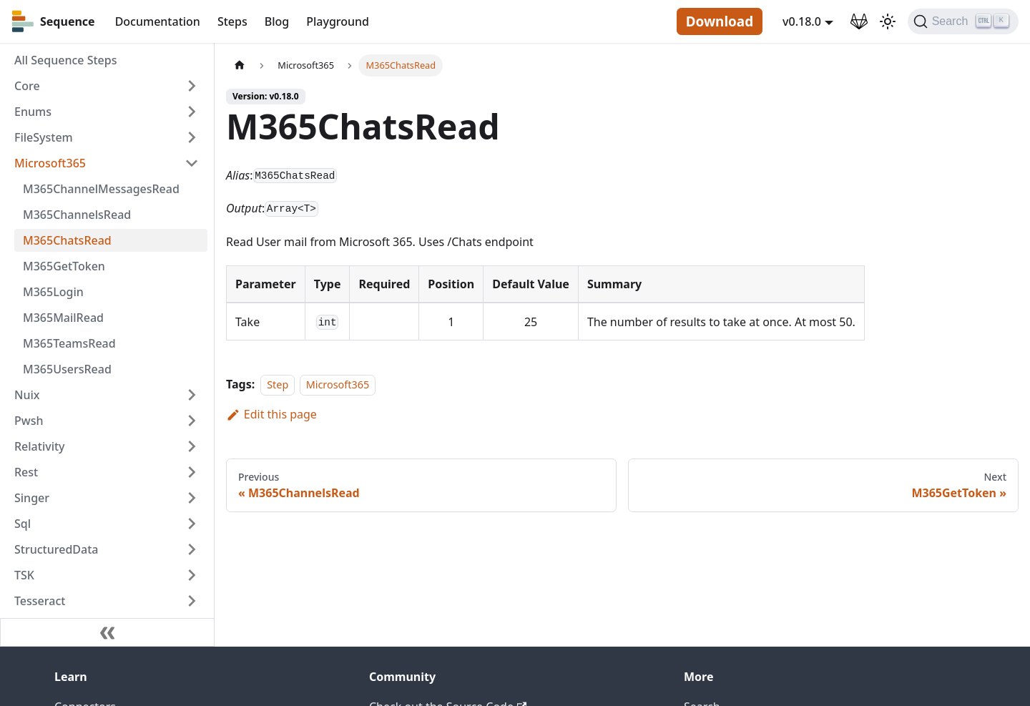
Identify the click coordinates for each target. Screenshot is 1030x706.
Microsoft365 (50, 163)
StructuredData (56, 549)
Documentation (157, 21)
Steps (232, 21)
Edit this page (271, 414)
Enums (33, 111)
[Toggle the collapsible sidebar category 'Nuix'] (191, 394)
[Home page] (239, 65)
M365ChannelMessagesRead (101, 189)
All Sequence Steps (65, 60)
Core (27, 86)
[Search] (963, 21)
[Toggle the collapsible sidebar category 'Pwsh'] (191, 420)
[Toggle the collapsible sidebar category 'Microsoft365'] (191, 163)
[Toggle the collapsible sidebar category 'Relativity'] (191, 446)
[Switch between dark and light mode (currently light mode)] (887, 21)
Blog (277, 21)
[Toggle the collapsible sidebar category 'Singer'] (191, 497)
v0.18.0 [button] (802, 21)
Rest (26, 472)
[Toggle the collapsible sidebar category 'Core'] (191, 85)
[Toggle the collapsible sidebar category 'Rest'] (191, 472)
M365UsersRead (67, 369)
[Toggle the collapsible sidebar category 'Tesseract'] (191, 600)
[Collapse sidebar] (107, 632)
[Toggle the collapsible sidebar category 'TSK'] (191, 575)
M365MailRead (63, 317)
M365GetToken (64, 266)
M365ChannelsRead (77, 214)
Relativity (39, 446)
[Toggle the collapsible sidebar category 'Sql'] (191, 523)
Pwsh (28, 420)
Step (277, 384)
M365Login (53, 292)
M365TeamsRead (69, 343)
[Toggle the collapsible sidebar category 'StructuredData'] (191, 549)
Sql (22, 523)
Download (719, 21)
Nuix (26, 395)
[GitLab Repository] (859, 21)
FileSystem (43, 137)
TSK (24, 575)
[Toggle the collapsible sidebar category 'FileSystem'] (191, 137)
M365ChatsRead (67, 240)
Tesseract (39, 601)
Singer (31, 498)
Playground (337, 21)
